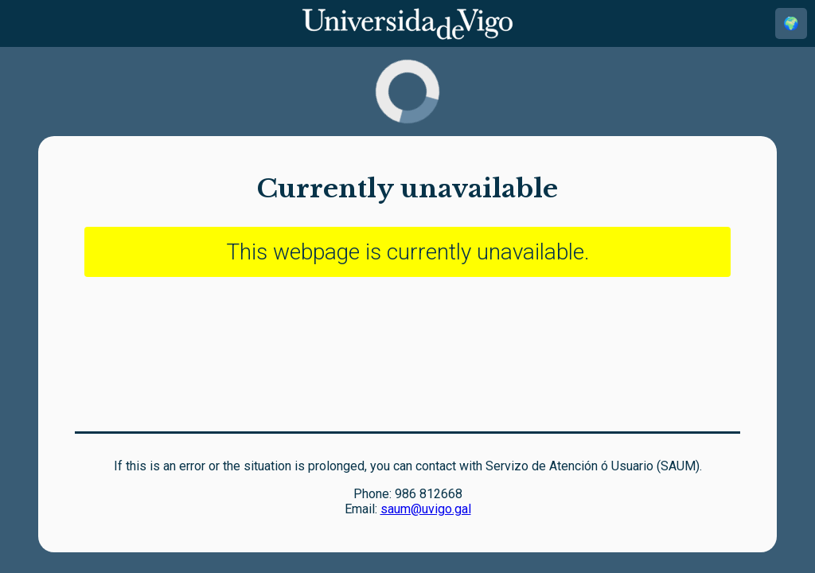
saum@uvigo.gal (425, 508)
